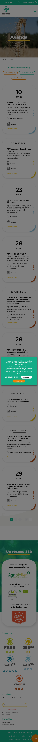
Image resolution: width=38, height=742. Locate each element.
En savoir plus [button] (11, 377)
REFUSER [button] (26, 377)
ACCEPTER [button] (19, 381)
